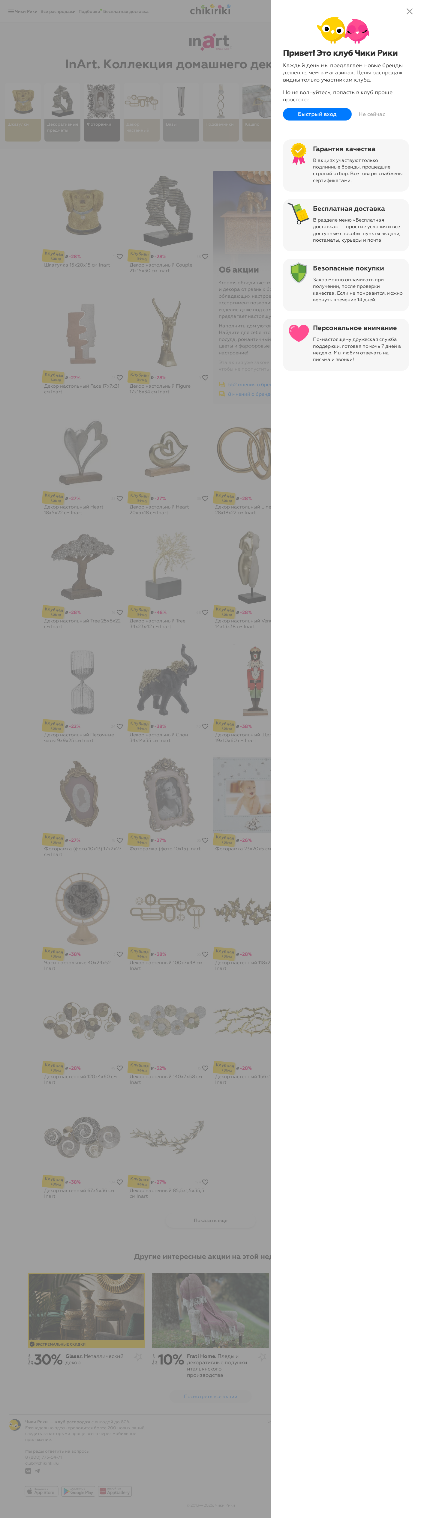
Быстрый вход (317, 114)
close (409, 11)
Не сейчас (372, 114)
